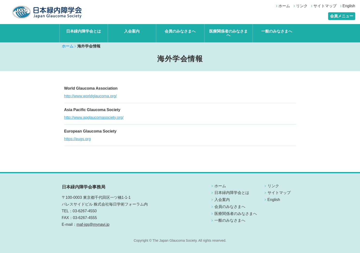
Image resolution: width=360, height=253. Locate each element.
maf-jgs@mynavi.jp (93, 224)
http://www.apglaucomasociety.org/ (94, 117)
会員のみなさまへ (180, 31)
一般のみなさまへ (276, 31)
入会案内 (132, 31)
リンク (302, 6)
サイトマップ (325, 6)
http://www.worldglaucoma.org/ (90, 96)
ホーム (284, 6)
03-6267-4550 (85, 211)
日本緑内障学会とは (83, 31)
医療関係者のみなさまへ (228, 33)
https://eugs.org (77, 139)
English (349, 6)
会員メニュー (341, 16)
